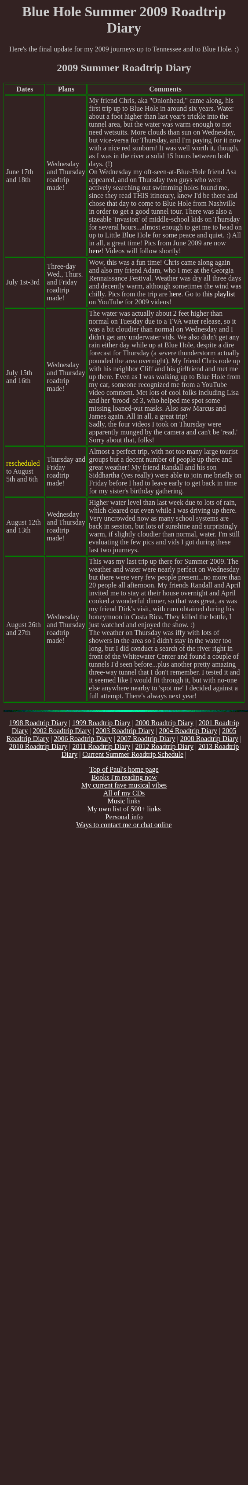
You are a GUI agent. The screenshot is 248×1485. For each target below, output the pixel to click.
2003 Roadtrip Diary (125, 730)
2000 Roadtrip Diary (164, 722)
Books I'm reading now (124, 777)
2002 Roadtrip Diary (62, 730)
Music (116, 801)
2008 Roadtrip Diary (209, 738)
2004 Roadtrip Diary (188, 730)
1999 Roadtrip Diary (101, 722)
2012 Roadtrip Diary (164, 746)
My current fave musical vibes (124, 785)
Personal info (124, 817)
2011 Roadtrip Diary (101, 746)
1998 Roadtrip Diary (38, 722)
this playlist (218, 294)
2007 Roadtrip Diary (146, 738)
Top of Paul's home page (123, 769)
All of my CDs (124, 793)
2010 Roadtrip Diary (38, 746)
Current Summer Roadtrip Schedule (132, 754)
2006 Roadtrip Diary (83, 738)
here (95, 251)
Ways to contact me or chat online (123, 824)
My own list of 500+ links (124, 809)
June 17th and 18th (19, 175)
